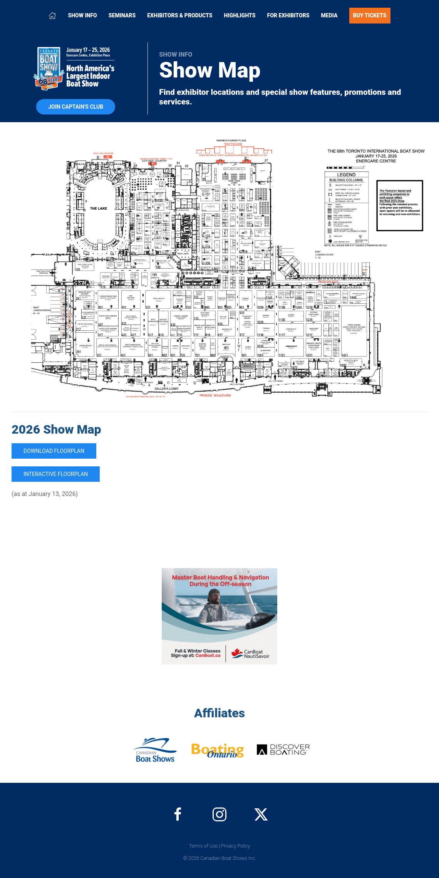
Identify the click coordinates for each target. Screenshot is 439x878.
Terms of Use (203, 846)
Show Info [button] (82, 15)
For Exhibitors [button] (288, 15)
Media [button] (329, 15)
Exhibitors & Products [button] (179, 15)
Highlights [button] (240, 15)
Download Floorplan (53, 451)
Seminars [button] (122, 15)
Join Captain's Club (75, 107)
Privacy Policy (235, 846)
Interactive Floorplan (55, 474)
